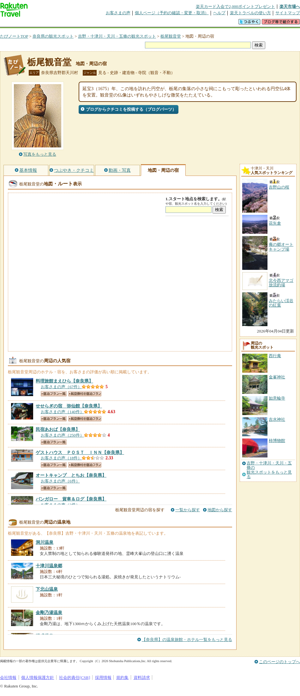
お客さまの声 (118, 12)
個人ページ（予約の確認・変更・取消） (172, 12)
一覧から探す (187, 509)
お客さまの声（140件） (62, 411)
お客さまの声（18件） (61, 458)
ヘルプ (219, 12)
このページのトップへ (279, 661)
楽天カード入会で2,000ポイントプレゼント (235, 6)
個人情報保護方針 (37, 677)
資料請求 (142, 677)
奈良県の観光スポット (53, 36)
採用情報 (103, 677)
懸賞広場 (74, 23)
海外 (48, 23)
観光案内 (151, 23)
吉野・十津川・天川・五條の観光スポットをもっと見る (269, 470)
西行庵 (275, 355)
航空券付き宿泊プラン (84, 393)
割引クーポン (99, 23)
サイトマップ (287, 12)
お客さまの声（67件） (61, 386)
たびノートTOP (14, 36)
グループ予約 (125, 23)
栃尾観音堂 (170, 36)
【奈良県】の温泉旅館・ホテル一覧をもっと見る (187, 639)
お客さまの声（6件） (60, 481)
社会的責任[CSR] (74, 677)
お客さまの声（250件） (62, 435)
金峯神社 (277, 377)
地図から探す (219, 509)
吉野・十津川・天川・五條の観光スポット (117, 36)
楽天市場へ (289, 6)
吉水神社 (277, 419)
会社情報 (8, 677)
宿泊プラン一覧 (54, 393)
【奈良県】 (64, 380)
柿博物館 (277, 440)
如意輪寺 (277, 398)
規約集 (122, 677)
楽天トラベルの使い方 (250, 12)
